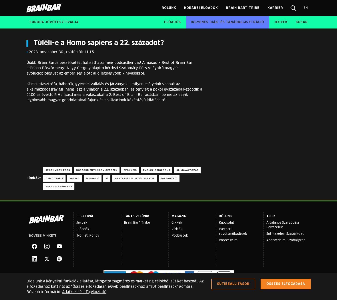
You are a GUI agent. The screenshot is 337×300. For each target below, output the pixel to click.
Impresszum (228, 240)
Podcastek (179, 235)
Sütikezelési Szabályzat (285, 233)
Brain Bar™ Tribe (137, 222)
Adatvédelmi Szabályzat (285, 240)
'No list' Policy (87, 235)
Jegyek (81, 222)
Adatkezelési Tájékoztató (84, 292)
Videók (177, 229)
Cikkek (176, 222)
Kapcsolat (226, 222)
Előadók (82, 229)
